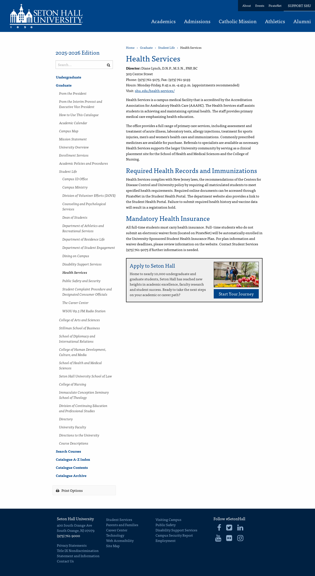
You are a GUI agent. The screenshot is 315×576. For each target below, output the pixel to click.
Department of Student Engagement (88, 247)
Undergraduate (68, 77)
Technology (115, 535)
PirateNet (275, 5)
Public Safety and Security (81, 280)
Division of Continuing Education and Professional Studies (83, 408)
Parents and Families (122, 524)
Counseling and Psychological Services (84, 206)
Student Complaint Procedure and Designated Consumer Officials (87, 291)
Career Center (116, 530)
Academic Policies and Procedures (83, 163)
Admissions (197, 21)
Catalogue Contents (72, 467)
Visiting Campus (168, 519)
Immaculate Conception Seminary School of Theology (84, 394)
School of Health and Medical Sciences (80, 365)
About (246, 5)
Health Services (74, 272)
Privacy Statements (72, 545)
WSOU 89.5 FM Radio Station (84, 311)
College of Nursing (72, 384)
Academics (163, 21)
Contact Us (65, 561)
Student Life (68, 171)
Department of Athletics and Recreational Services (83, 228)
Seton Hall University (75, 518)
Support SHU (299, 5)
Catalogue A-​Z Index (73, 459)
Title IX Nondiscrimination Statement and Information (78, 553)
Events (259, 5)
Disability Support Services (82, 264)
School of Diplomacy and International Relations (77, 338)
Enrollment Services (74, 155)
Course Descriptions (73, 443)
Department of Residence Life (83, 239)
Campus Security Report (174, 535)
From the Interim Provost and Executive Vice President (80, 103)
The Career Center (75, 302)
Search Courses (68, 451)
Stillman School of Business (79, 328)
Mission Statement (73, 139)
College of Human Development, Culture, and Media (82, 351)
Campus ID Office (75, 179)
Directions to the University (79, 435)
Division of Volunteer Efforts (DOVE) (89, 195)
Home (130, 47)
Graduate (64, 85)
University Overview (74, 147)
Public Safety (166, 524)
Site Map (113, 545)
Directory (66, 419)
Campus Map (68, 131)
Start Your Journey (236, 293)
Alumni (302, 21)
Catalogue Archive (71, 475)
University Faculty (72, 427)
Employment (166, 540)
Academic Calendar (73, 123)
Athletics (275, 21)
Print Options (69, 490)
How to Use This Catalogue (79, 114)
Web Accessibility (120, 540)
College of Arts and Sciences (79, 320)
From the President (73, 93)
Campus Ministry (75, 187)
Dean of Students (75, 217)
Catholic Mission (238, 21)
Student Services (119, 519)
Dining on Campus (75, 255)
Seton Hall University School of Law (85, 376)
